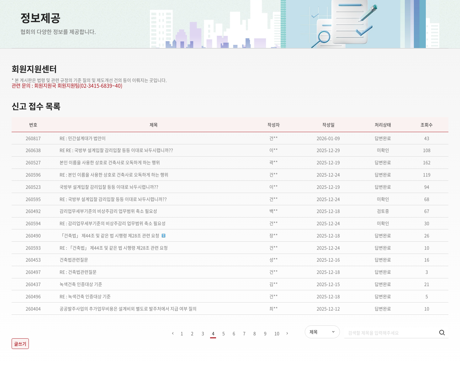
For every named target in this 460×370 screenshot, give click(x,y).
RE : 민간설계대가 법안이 (83, 138)
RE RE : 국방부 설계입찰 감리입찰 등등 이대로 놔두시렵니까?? (116, 150)
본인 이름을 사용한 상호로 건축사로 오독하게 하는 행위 (110, 162)
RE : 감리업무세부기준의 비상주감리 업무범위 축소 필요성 (113, 223)
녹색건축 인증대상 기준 (81, 284)
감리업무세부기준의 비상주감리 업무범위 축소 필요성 (108, 211)
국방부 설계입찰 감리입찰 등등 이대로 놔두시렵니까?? (109, 187)
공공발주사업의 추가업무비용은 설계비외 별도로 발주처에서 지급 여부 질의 (128, 308)
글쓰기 (20, 344)
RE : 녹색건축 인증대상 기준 (85, 296)
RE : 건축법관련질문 (78, 272)
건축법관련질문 (74, 259)
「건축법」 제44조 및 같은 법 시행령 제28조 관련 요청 (110, 235)
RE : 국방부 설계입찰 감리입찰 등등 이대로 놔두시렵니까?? (113, 199)
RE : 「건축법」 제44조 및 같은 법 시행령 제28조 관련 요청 (114, 247)
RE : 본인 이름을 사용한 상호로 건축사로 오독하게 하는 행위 (114, 174)
